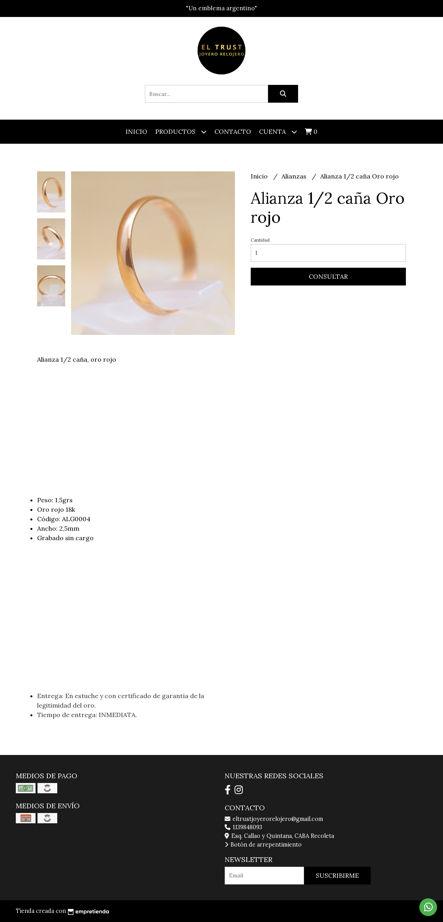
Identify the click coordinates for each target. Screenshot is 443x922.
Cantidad (260, 240)
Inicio (136, 131)
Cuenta (278, 132)
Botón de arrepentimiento (263, 844)
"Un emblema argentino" (221, 8)
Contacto (232, 131)
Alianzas (295, 176)
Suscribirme (337, 875)
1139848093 (243, 827)
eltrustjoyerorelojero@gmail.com (274, 818)
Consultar (328, 276)
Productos (180, 132)
